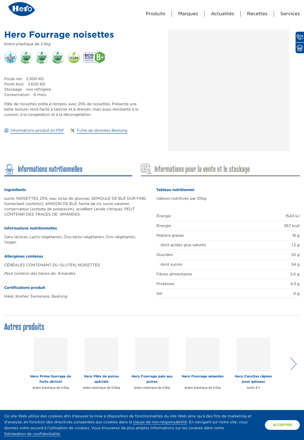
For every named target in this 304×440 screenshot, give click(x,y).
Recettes (257, 13)
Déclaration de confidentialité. (32, 434)
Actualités (222, 13)
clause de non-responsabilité (160, 422)
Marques (188, 13)
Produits (155, 13)
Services (290, 13)
